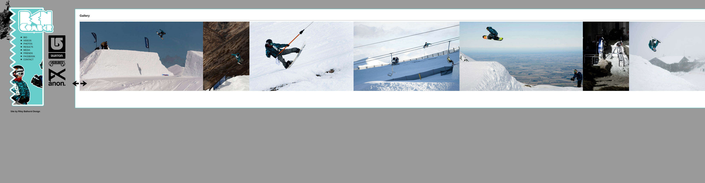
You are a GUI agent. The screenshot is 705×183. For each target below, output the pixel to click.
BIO (25, 37)
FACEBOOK (29, 56)
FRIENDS (28, 53)
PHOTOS (27, 44)
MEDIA (26, 50)
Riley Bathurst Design (29, 111)
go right (83, 83)
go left (75, 83)
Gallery (85, 15)
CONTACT (28, 59)
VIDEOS (27, 40)
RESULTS (28, 47)
